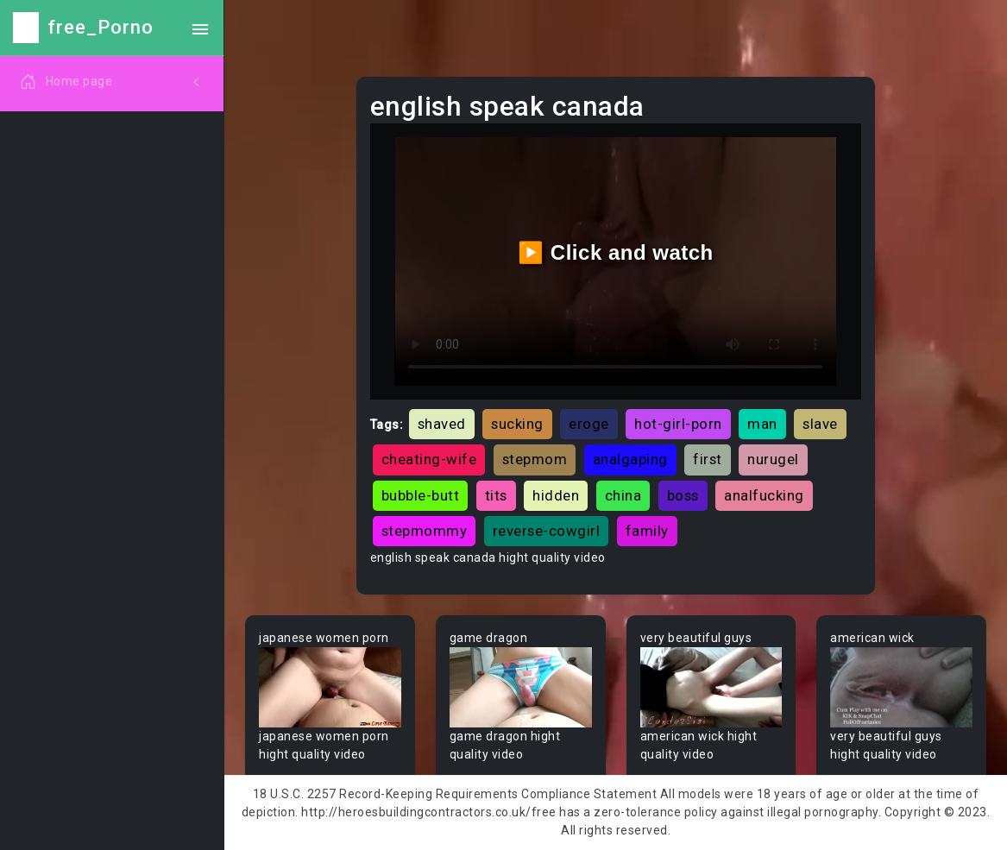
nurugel (773, 459)
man (762, 423)
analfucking (764, 495)
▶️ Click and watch (616, 252)
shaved (442, 423)
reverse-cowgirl (547, 530)
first (707, 459)
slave (820, 423)
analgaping (630, 459)
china (623, 495)
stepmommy (424, 530)
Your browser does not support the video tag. (330, 687)
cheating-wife (429, 459)
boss (683, 495)
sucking (517, 423)
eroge (589, 423)
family (647, 530)
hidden (555, 495)
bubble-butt (420, 495)
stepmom (535, 459)
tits (496, 495)
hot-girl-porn (678, 423)
